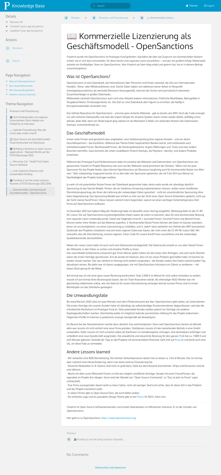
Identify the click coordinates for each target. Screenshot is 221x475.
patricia (39, 26)
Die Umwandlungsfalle (21, 90)
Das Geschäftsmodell (20, 85)
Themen (192, 5)
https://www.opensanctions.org (118, 417)
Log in (209, 5)
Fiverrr (140, 396)
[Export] (29, 61)
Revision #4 (14, 22)
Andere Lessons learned (22, 94)
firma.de (179, 339)
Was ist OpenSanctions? (22, 81)
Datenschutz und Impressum (110, 467)
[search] (110, 6)
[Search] (94, 5)
